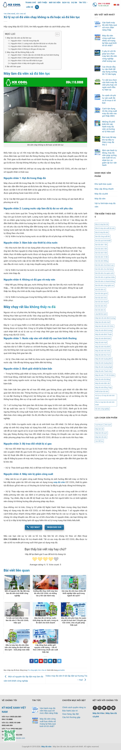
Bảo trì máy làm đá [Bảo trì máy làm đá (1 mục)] (101, 224)
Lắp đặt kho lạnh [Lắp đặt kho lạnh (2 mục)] (101, 314)
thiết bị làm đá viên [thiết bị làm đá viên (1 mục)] (101, 391)
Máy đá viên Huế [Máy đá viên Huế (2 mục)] (101, 342)
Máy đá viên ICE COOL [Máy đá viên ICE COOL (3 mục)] (103, 351)
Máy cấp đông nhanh (104, 189)
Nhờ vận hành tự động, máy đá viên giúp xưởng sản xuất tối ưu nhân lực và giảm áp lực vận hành (109, 157)
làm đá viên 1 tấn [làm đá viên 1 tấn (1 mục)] (101, 244)
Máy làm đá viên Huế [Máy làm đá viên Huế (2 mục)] (102, 322)
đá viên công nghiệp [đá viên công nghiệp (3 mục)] (102, 409)
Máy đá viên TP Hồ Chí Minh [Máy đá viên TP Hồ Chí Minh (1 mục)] (105, 375)
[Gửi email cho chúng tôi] (109, 708)
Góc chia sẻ (21, 14)
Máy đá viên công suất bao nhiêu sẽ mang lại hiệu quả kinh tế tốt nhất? (109, 40)
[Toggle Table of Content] (56, 34)
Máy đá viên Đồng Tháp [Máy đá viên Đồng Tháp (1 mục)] (103, 387)
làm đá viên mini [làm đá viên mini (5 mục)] (101, 298)
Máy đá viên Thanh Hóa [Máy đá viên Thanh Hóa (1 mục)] (103, 371)
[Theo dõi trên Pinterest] (113, 708)
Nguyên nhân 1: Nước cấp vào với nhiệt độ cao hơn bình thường (35, 55)
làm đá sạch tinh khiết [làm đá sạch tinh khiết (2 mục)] (103, 240)
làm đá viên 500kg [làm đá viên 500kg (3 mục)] (101, 261)
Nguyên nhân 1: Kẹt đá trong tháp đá (25, 41)
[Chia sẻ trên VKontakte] (45, 661)
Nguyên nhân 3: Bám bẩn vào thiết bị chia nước (29, 46)
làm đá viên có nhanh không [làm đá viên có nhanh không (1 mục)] (105, 281)
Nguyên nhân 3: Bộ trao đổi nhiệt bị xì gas (26, 61)
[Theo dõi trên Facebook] (95, 708)
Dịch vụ (66, 2)
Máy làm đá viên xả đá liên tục (19, 38)
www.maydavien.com (17, 738)
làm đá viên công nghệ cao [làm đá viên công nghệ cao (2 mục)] (104, 285)
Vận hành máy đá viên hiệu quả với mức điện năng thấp (109, 26)
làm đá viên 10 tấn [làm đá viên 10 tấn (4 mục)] (101, 257)
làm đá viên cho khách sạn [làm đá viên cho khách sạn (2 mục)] (104, 265)
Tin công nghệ (9, 14)
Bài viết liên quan (14, 66)
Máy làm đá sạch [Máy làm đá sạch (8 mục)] (101, 433)
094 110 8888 (104, 4)
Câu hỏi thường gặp (71, 717)
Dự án (74, 2)
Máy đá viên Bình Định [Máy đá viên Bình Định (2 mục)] (103, 338)
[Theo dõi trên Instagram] (99, 708)
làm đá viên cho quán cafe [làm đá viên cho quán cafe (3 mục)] (104, 273)
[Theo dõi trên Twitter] (104, 708)
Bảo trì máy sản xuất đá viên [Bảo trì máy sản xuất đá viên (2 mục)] (105, 228)
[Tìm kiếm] (37, 7)
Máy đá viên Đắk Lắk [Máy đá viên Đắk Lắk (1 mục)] (102, 383)
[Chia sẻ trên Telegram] (59, 661)
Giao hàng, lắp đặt (70, 714)
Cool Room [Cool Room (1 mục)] (99, 425)
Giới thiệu (42, 2)
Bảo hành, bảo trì (70, 710)
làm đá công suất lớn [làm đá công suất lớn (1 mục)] (102, 236)
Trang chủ (30, 2)
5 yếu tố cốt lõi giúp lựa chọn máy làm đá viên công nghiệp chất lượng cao (109, 56)
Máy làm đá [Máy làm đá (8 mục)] (99, 429)
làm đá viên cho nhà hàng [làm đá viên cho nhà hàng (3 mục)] (104, 269)
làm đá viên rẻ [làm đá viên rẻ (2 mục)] (100, 310)
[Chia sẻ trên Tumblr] (55, 661)
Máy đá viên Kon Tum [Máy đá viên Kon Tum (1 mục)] (102, 355)
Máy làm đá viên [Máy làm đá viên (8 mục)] (101, 437)
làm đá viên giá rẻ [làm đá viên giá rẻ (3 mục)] (101, 293)
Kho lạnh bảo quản (103, 184)
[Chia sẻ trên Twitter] (36, 661)
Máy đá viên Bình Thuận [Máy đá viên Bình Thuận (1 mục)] (103, 334)
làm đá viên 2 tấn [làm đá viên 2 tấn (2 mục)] (101, 249)
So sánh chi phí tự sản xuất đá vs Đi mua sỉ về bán (109, 99)
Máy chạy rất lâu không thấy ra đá (20, 52)
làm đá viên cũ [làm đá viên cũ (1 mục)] (100, 289)
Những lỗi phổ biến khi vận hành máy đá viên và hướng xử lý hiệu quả (108, 126)
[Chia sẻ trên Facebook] (31, 661)
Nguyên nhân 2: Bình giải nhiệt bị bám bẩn (27, 58)
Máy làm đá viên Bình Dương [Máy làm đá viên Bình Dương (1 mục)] (105, 318)
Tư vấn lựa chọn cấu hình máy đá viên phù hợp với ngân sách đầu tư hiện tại (109, 85)
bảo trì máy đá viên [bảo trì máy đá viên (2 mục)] (101, 232)
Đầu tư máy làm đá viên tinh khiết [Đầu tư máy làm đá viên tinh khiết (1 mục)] (104, 403)
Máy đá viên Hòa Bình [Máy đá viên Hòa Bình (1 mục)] (102, 347)
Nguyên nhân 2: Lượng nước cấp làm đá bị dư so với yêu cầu (33, 43)
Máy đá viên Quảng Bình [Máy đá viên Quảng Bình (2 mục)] (103, 359)
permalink (61, 670)
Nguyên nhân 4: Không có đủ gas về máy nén (28, 49)
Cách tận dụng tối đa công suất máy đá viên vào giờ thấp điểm (109, 112)
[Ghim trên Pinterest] (41, 661)
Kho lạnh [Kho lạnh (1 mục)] (108, 425)
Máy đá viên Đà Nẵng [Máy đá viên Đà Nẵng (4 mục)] (102, 379)
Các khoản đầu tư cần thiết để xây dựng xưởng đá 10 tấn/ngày (109, 70)
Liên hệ (29, 7)
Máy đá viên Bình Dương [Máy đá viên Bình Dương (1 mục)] (103, 330)
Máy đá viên (54, 2)
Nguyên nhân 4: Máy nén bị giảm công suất (27, 63)
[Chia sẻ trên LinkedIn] (50, 661)
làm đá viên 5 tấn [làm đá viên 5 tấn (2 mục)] (101, 253)
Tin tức (83, 2)
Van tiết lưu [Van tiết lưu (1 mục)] (99, 441)
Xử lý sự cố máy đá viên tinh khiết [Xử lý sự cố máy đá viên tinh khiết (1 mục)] (105, 397)
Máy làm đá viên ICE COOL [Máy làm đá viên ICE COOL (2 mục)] (104, 326)
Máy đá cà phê (101, 193)
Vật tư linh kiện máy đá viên (105, 205)
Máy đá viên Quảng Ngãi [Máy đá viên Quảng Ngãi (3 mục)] (103, 367)
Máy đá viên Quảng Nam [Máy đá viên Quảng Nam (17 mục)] (103, 363)
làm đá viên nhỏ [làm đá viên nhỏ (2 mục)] (100, 306)
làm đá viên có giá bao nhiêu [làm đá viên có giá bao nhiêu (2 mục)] (105, 277)
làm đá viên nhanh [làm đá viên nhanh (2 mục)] (101, 302)
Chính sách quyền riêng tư (74, 707)
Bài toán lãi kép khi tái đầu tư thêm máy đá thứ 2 (109, 141)
